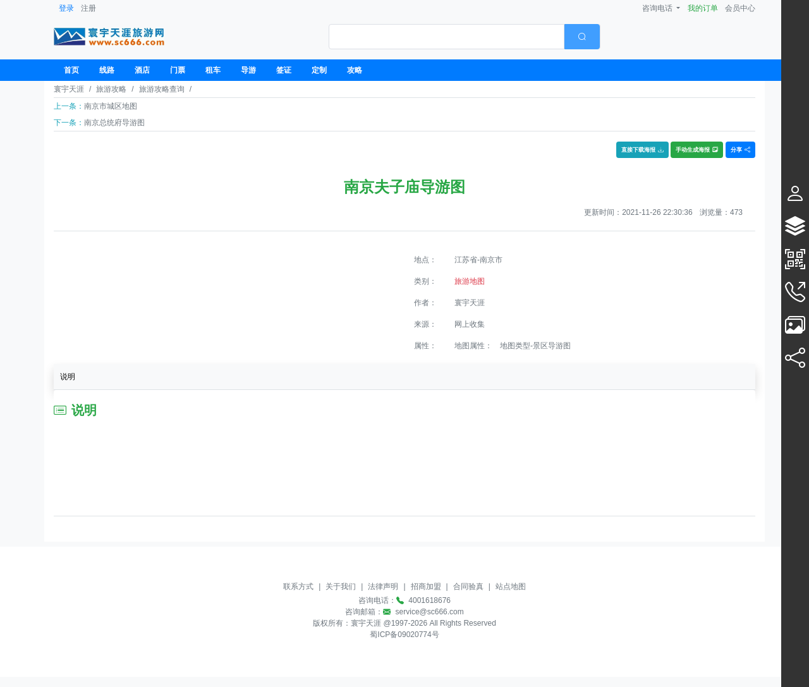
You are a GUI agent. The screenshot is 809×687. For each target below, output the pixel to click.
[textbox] (446, 36)
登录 (66, 8)
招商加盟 (426, 586)
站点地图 (511, 586)
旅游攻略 (111, 89)
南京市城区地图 (110, 106)
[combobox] (464, 36)
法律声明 (383, 586)
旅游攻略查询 (162, 89)
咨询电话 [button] (658, 8)
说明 (67, 376)
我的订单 (703, 8)
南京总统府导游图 (114, 122)
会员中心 (740, 8)
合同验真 (468, 586)
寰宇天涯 (69, 89)
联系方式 (298, 586)
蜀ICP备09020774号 (404, 634)
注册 (88, 8)
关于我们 (340, 586)
